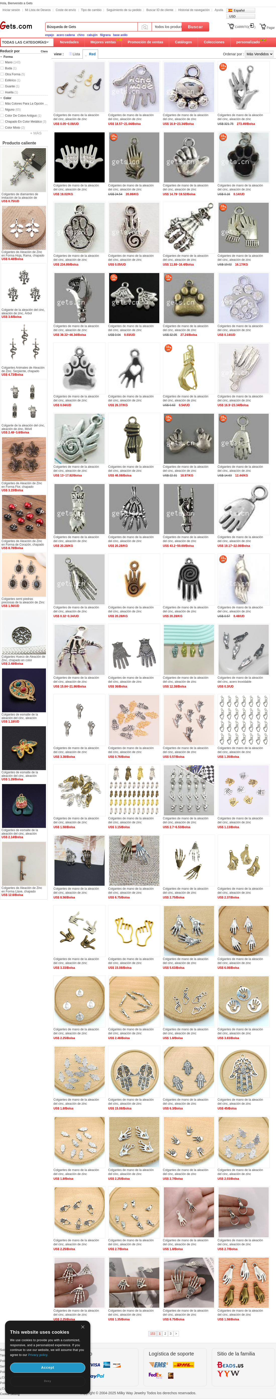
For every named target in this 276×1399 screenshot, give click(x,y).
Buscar (195, 27)
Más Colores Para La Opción (26, 103)
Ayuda (219, 10)
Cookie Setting (10, 1394)
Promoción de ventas (145, 42)
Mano (12, 62)
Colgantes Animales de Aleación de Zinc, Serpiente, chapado (23, 369)
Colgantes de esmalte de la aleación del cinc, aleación (20, 716)
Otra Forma (15, 74)
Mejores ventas (103, 42)
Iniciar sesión (11, 10)
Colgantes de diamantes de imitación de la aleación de (20, 195)
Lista (76, 54)
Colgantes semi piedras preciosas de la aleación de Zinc (23, 600)
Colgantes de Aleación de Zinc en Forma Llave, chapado (22, 889)
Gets (16, 25)
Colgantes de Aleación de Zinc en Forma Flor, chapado (22, 485)
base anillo (120, 35)
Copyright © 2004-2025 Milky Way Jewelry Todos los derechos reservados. (138, 1393)
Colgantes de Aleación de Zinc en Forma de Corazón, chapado (23, 542)
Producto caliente (19, 143)
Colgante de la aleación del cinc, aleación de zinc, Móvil (23, 427)
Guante (12, 86)
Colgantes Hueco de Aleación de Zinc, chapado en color (23, 658)
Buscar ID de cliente (159, 10)
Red (92, 54)
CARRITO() (245, 27)
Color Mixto (15, 127)
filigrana (105, 35)
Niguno (13, 109)
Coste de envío (66, 10)
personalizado (248, 42)
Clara (44, 51)
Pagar (271, 28)
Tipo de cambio (91, 10)
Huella (11, 92)
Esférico (12, 80)
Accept (47, 1367)
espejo (49, 35)
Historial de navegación (194, 10)
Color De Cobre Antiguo (23, 115)
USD (232, 16)
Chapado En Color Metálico (25, 121)
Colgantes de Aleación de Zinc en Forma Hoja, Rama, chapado (23, 253)
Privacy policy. (38, 1355)
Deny (47, 1381)
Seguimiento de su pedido (123, 10)
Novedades (69, 42)
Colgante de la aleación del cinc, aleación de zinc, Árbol (23, 311)
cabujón (92, 35)
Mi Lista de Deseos (38, 10)
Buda (11, 68)
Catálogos (183, 42)
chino (81, 35)
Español (239, 10)
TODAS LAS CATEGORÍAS (24, 42)
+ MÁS (35, 133)
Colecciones (214, 42)
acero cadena (65, 35)
